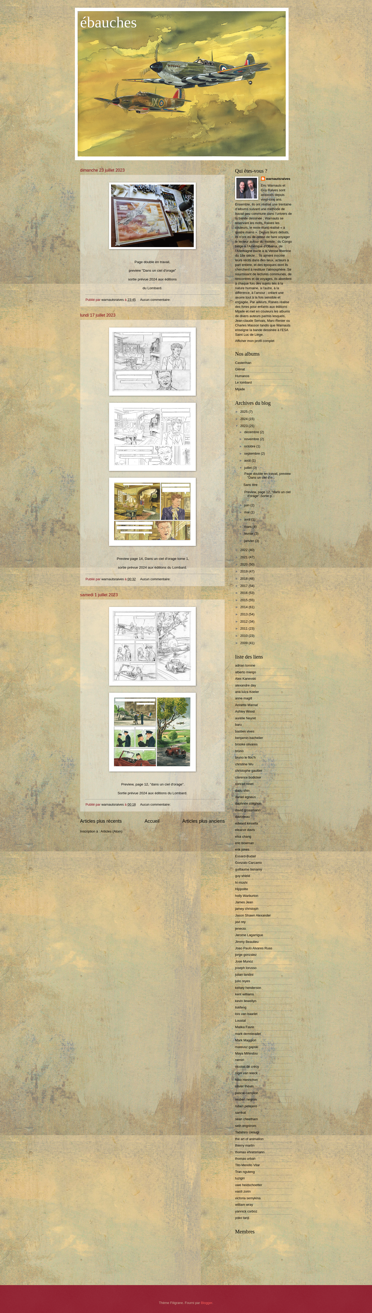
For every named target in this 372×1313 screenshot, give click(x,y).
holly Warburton (246, 896)
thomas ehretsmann (250, 1152)
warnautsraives (278, 179)
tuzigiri (240, 1178)
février (249, 534)
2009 (244, 643)
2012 (244, 621)
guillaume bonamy (248, 869)
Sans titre (250, 485)
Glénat (240, 369)
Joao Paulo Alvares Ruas (253, 948)
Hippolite (241, 889)
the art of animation (249, 1139)
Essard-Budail (245, 856)
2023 (244, 426)
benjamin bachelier (249, 738)
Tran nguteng (245, 1172)
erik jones (242, 849)
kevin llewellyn (245, 1001)
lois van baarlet (246, 1014)
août (248, 460)
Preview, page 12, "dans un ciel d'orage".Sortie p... (267, 494)
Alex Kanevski (245, 679)
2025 (244, 412)
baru (238, 725)
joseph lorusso (246, 968)
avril (247, 519)
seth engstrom (245, 1126)
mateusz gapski (246, 1047)
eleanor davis (245, 830)
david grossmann (247, 810)
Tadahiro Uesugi (247, 1132)
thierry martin (244, 1145)
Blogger (206, 1303)
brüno (239, 751)
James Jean (244, 902)
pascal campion (246, 1093)
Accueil (151, 821)
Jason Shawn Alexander (253, 915)
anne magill (243, 698)
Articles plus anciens (203, 821)
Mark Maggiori (245, 1040)
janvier (249, 541)
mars (248, 527)
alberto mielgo (245, 672)
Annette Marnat (246, 705)
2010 (244, 636)
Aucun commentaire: (156, 300)
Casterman (243, 363)
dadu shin (242, 790)
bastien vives (244, 731)
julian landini (244, 974)
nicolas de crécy (247, 1066)
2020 (244, 564)
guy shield (242, 876)
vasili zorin (243, 1191)
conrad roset (244, 784)
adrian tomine (245, 665)
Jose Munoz (244, 961)
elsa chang (243, 836)
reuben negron (246, 1099)
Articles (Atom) (111, 831)
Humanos (242, 376)
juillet (248, 468)
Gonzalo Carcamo (248, 863)
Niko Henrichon (246, 1080)
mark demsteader (248, 1034)
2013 (244, 614)
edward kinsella (246, 823)
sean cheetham (246, 1119)
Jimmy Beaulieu (247, 942)
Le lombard (243, 382)
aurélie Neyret (245, 718)
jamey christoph (246, 909)
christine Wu (244, 764)
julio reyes (242, 981)
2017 (244, 586)
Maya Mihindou (246, 1053)
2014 (244, 607)
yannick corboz (246, 1211)
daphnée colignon (248, 803)
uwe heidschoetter (248, 1185)
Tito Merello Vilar (247, 1165)
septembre (252, 453)
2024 (244, 419)
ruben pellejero (246, 1106)
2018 (244, 579)
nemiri (239, 1060)
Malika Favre (244, 1027)
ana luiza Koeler (247, 692)
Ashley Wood (245, 711)
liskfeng (240, 1007)
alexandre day (245, 685)
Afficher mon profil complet (254, 341)
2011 (244, 628)
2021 (244, 557)
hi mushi (241, 882)
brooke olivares (246, 744)
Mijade (240, 389)
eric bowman (244, 843)
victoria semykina (248, 1198)
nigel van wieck (246, 1073)
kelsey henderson (248, 988)
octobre (250, 446)
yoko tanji (242, 1218)
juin (247, 505)
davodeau (242, 817)
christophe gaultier (248, 771)
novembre (252, 439)
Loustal (240, 1020)
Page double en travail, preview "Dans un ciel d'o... (267, 475)
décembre (252, 432)
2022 (244, 550)
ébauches (108, 22)
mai (247, 512)
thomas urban (245, 1159)
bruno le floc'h (245, 757)
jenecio (240, 928)
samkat (240, 1112)
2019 (244, 571)
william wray (244, 1205)
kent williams (244, 994)
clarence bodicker (248, 777)
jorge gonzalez (246, 955)
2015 (244, 600)
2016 (244, 593)
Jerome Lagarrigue (249, 935)
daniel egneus (245, 797)
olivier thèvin (244, 1086)
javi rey (240, 922)
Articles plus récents (101, 821)
